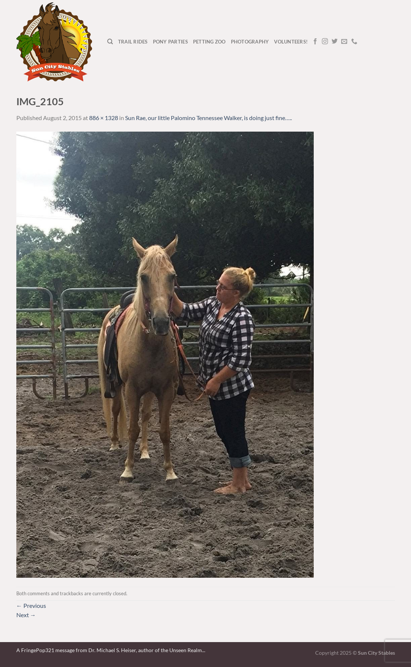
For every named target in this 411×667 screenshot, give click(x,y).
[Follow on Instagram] (325, 41)
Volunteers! (291, 42)
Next (26, 614)
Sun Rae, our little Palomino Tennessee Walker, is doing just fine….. (208, 117)
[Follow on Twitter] (334, 41)
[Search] (110, 42)
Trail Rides (133, 42)
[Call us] (354, 41)
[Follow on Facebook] (315, 41)
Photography (250, 42)
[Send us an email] (344, 41)
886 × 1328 (103, 117)
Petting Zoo (209, 42)
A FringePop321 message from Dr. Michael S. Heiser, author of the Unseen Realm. (109, 650)
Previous (31, 605)
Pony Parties (170, 42)
